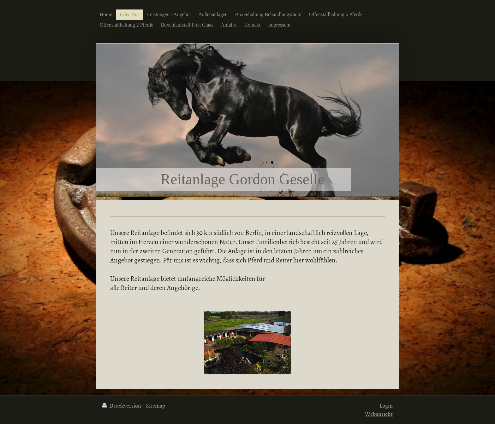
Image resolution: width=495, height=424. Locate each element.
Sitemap (155, 405)
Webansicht (379, 413)
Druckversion (122, 405)
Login (386, 405)
